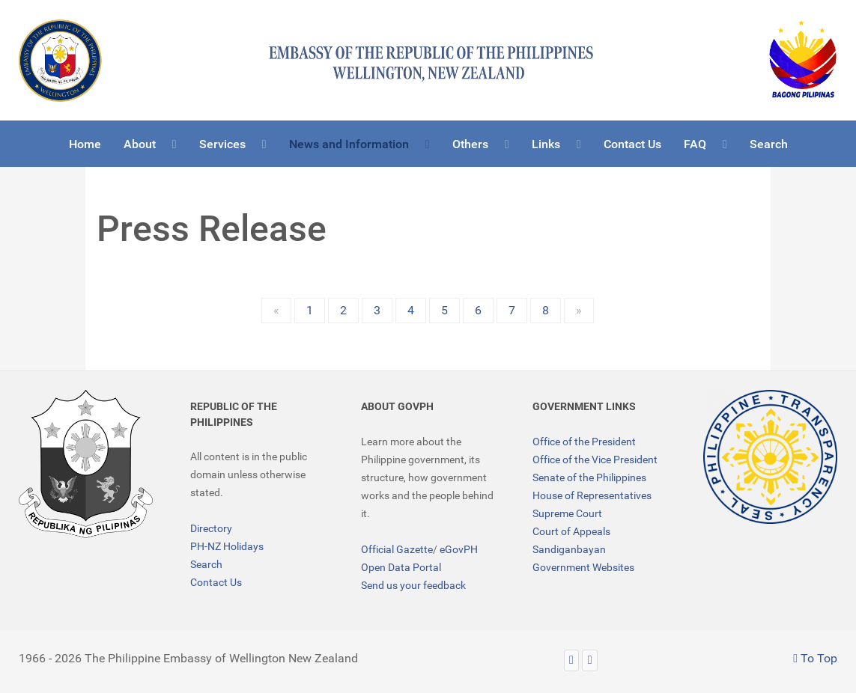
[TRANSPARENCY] (770, 457)
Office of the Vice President (595, 459)
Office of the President (584, 442)
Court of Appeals (571, 531)
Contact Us (216, 582)
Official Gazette (397, 549)
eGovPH (459, 549)
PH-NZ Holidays (227, 546)
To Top (815, 658)
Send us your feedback (413, 585)
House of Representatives (592, 495)
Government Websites (583, 567)
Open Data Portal (401, 567)
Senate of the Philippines (589, 477)
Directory (211, 528)
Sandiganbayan (569, 549)
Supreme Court (567, 513)
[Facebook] (590, 660)
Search (206, 564)
